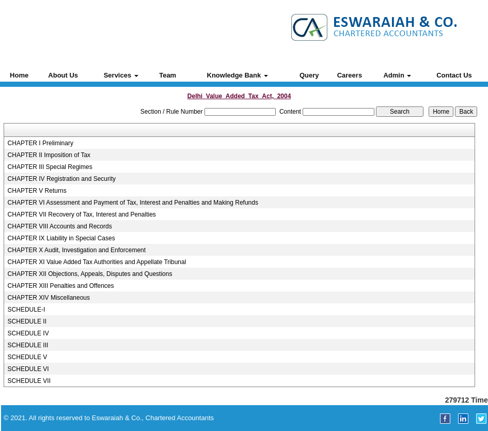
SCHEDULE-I (26, 309)
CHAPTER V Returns (37, 190)
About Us (63, 75)
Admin (397, 75)
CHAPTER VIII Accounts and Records (60, 226)
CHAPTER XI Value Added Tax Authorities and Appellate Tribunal (97, 262)
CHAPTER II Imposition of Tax (49, 155)
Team (167, 75)
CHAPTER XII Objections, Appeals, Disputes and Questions (90, 274)
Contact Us (454, 75)
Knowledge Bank (237, 75)
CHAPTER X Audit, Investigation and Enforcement (77, 250)
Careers (349, 75)
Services (121, 75)
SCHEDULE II (27, 321)
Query (309, 75)
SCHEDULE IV (28, 333)
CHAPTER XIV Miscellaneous (49, 297)
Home (19, 75)
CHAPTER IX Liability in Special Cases (61, 238)
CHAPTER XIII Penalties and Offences (61, 285)
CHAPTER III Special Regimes (50, 167)
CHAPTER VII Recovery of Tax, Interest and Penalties (82, 214)
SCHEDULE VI (28, 369)
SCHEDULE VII (29, 380)
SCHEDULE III (28, 345)
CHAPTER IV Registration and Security (62, 178)
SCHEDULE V (28, 357)
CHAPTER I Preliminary (40, 143)
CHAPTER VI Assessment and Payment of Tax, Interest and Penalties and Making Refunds (133, 202)
